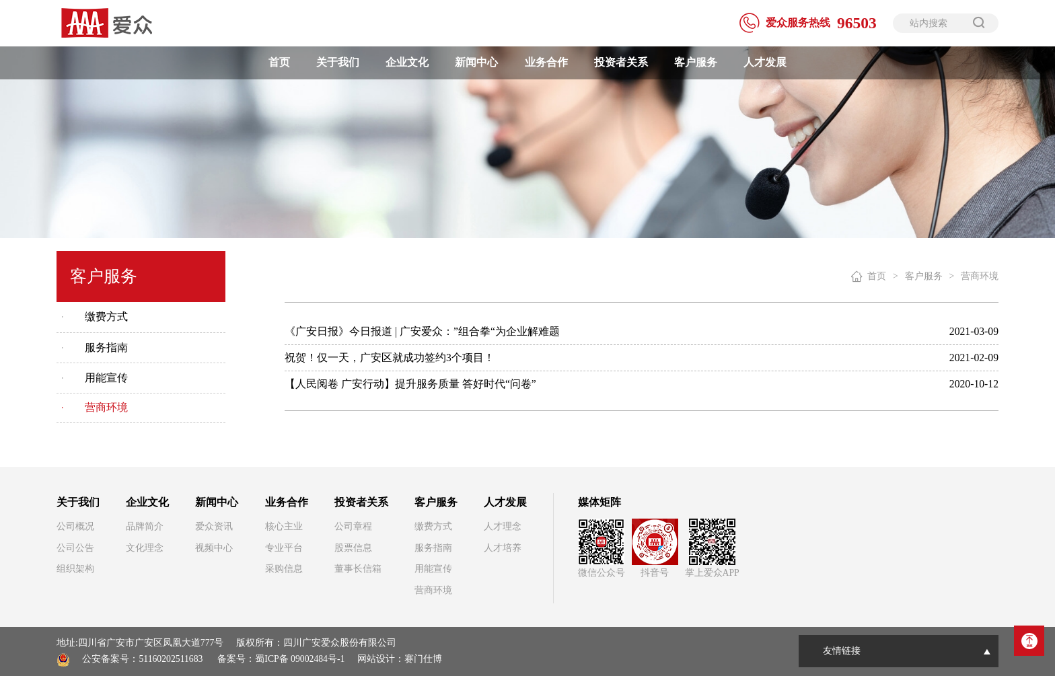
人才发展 (765, 62)
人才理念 (502, 526)
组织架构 (75, 569)
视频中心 (214, 548)
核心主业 (284, 526)
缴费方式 (106, 316)
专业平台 (284, 548)
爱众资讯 (214, 526)
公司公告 (75, 548)
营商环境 (106, 407)
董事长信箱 (357, 569)
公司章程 (353, 526)
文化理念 (144, 548)
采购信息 (284, 569)
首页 (279, 62)
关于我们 (337, 62)
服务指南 (106, 347)
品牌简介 (144, 526)
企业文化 (407, 62)
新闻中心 (476, 62)
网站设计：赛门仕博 (399, 659)
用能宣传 (106, 377)
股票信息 (353, 548)
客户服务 (695, 62)
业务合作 (546, 62)
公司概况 (75, 526)
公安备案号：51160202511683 (142, 659)
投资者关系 (621, 62)
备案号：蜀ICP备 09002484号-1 (280, 659)
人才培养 (502, 548)
